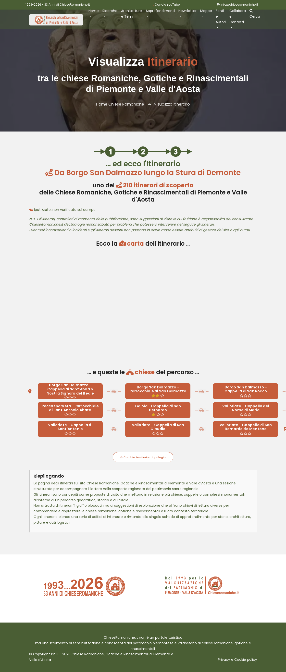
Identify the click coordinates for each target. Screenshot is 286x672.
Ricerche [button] (109, 10)
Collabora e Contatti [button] (237, 16)
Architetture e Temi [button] (131, 13)
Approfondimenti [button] (160, 10)
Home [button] (93, 10)
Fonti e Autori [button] (221, 16)
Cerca (254, 14)
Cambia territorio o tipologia (143, 457)
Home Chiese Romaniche (120, 104)
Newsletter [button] (187, 10)
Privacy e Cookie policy (237, 659)
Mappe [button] (206, 10)
